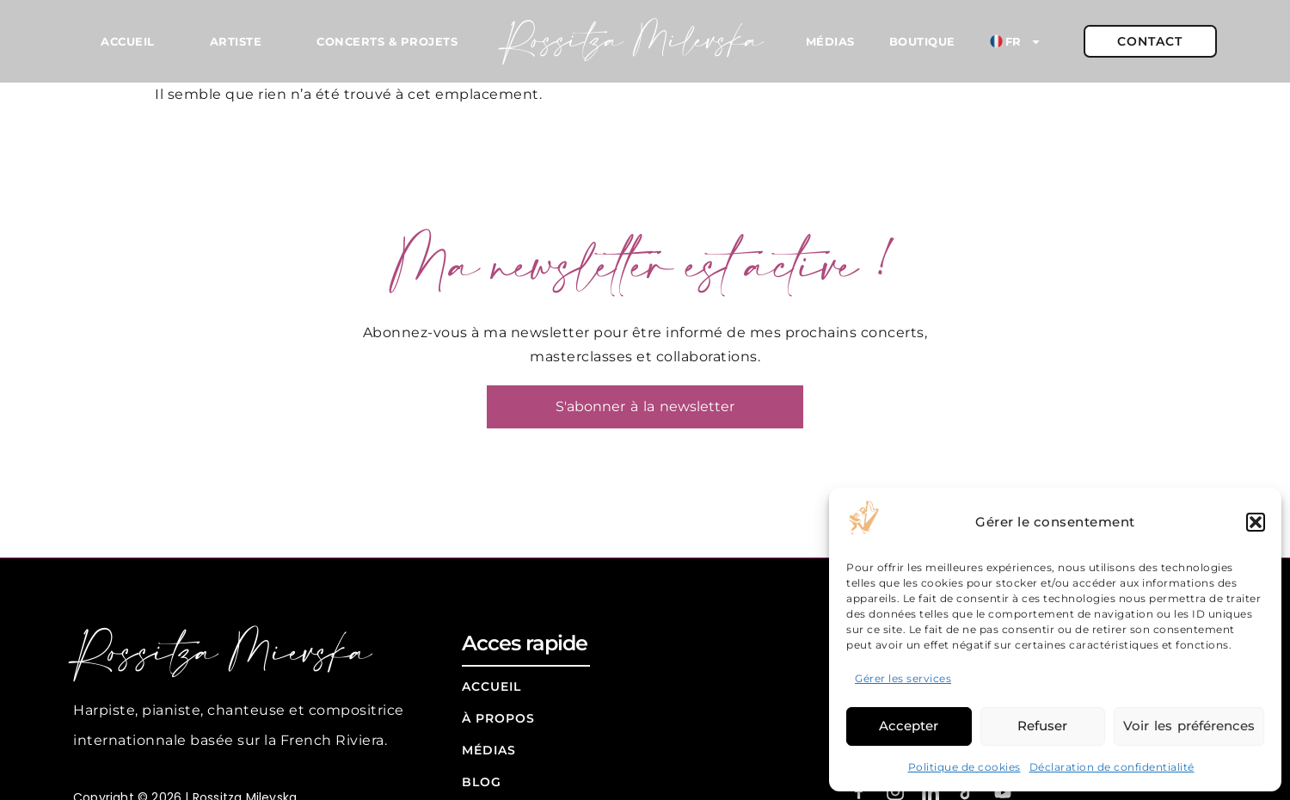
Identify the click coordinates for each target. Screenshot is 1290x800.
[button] (1255, 522)
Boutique (922, 41)
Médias (830, 41)
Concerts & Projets (387, 41)
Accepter (908, 725)
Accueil (128, 41)
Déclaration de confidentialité (1112, 766)
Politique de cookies (964, 766)
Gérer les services (903, 678)
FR (1015, 42)
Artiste (236, 41)
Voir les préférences (1189, 725)
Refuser (1042, 725)
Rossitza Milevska (633, 42)
